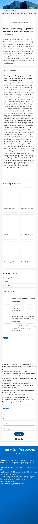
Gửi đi (19, 434)
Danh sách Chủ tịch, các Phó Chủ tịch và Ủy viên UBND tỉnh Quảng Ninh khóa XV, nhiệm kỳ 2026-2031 (23, 328)
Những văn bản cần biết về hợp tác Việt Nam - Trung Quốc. (9, 208)
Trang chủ (5, 11)
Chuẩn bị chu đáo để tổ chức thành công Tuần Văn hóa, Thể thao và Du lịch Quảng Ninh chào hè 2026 (23, 319)
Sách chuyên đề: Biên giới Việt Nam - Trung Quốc (19, 13)
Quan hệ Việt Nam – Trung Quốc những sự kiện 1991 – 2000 (26, 262)
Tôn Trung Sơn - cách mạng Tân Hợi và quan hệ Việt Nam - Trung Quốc (10, 235)
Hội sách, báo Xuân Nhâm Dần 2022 (14, 395)
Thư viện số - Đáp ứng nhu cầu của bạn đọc (23, 298)
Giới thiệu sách (15, 11)
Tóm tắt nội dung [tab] (9, 70)
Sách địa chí (6, 285)
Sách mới (5, 282)
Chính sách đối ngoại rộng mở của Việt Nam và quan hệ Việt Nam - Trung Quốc (27, 235)
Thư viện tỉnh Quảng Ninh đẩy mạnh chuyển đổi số (18, 383)
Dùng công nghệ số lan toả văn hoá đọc (22, 308)
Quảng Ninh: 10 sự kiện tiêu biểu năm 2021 (16, 397)
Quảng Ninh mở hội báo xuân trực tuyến (15, 371)
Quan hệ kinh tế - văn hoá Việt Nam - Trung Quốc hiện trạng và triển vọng (27, 208)
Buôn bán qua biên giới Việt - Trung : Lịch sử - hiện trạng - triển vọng (10, 262)
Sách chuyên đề (7, 278)
